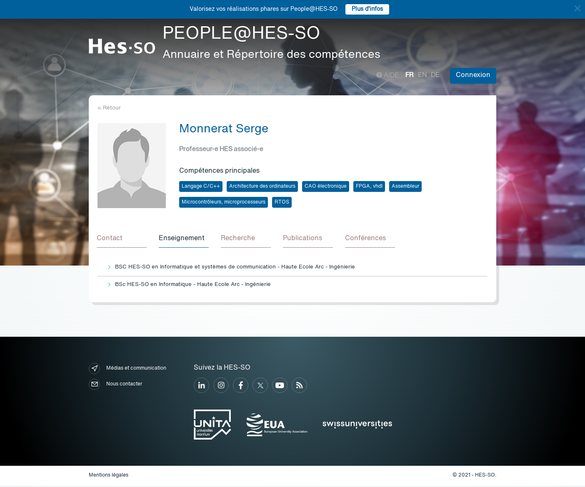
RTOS (282, 202)
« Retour (109, 108)
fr (409, 75)
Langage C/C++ (201, 186)
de (435, 75)
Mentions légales (108, 476)
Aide (387, 75)
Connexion (473, 75)
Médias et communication (127, 369)
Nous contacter (115, 385)
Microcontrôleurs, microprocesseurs (223, 202)
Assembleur (405, 186)
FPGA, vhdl (369, 186)
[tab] (123, 240)
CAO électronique (326, 186)
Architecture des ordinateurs (262, 186)
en (422, 75)
